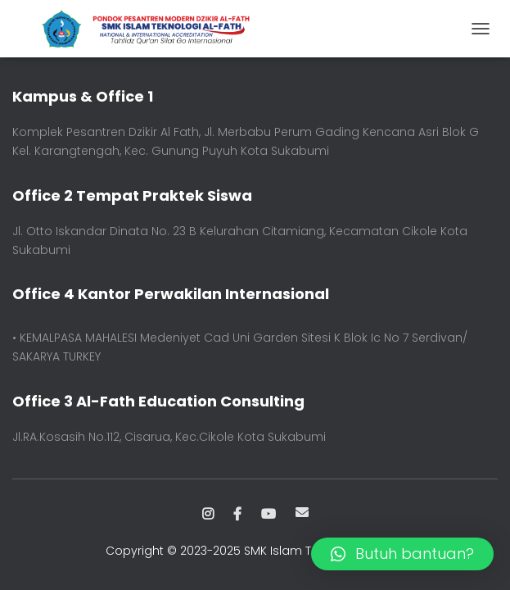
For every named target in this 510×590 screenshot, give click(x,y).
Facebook (237, 514)
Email (302, 512)
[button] (402, 554)
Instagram (208, 514)
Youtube (268, 514)
